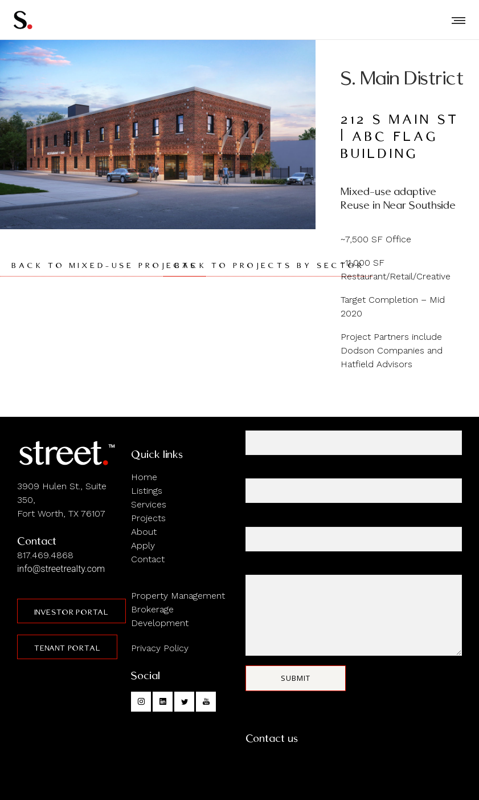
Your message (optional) (353, 609)
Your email (353, 485)
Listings (146, 490)
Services (148, 504)
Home (144, 477)
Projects (148, 518)
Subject (353, 533)
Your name (353, 437)
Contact (148, 559)
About (144, 531)
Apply (143, 545)
